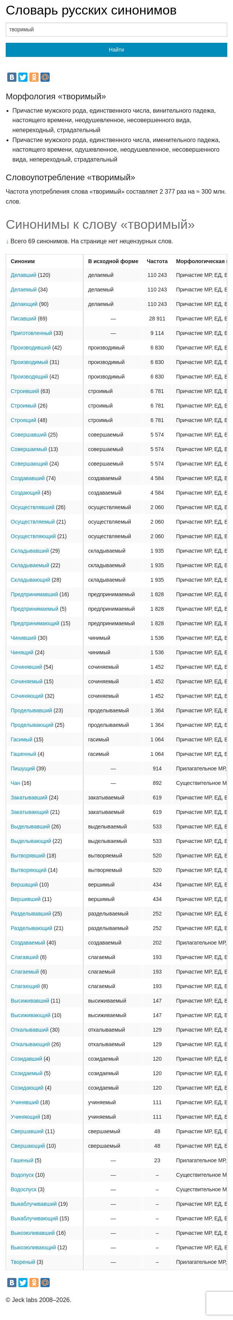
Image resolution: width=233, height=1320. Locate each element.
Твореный (23, 1262)
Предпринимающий (35, 623)
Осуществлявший (33, 507)
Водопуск (22, 1175)
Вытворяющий (29, 870)
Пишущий (23, 768)
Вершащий (24, 885)
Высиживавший (30, 1001)
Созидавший (26, 1059)
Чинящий (22, 652)
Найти (116, 50)
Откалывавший (30, 1030)
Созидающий (27, 1088)
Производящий (29, 377)
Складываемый (30, 565)
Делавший (23, 275)
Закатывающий (30, 812)
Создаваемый (28, 943)
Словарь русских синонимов (91, 10)
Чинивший (23, 638)
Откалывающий (30, 1044)
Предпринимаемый (34, 609)
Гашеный (22, 1160)
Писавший (23, 318)
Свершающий (28, 1146)
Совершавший (29, 435)
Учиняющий (25, 1117)
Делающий (24, 304)
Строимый (23, 406)
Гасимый (21, 739)
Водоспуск (23, 1189)
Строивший (25, 391)
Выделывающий (31, 841)
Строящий (23, 420)
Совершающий (29, 464)
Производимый (29, 362)
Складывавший (30, 551)
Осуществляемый (33, 522)
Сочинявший (26, 667)
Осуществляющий (33, 536)
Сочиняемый (26, 681)
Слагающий (25, 986)
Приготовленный (31, 333)
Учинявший (25, 1102)
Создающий (25, 493)
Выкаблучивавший (34, 1204)
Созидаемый (26, 1073)
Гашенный (23, 754)
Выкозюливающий (33, 1247)
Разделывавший (31, 914)
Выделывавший (30, 826)
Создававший (28, 478)
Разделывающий (31, 928)
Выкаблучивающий (34, 1218)
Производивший (31, 348)
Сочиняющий (27, 696)
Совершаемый (29, 449)
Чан (15, 783)
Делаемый (24, 289)
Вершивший (25, 899)
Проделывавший (31, 710)
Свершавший (27, 1131)
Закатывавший (29, 797)
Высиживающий (30, 1015)
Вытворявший (28, 855)
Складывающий (30, 580)
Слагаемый (25, 972)
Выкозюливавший (33, 1233)
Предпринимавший (34, 594)
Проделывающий (32, 725)
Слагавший (25, 957)
